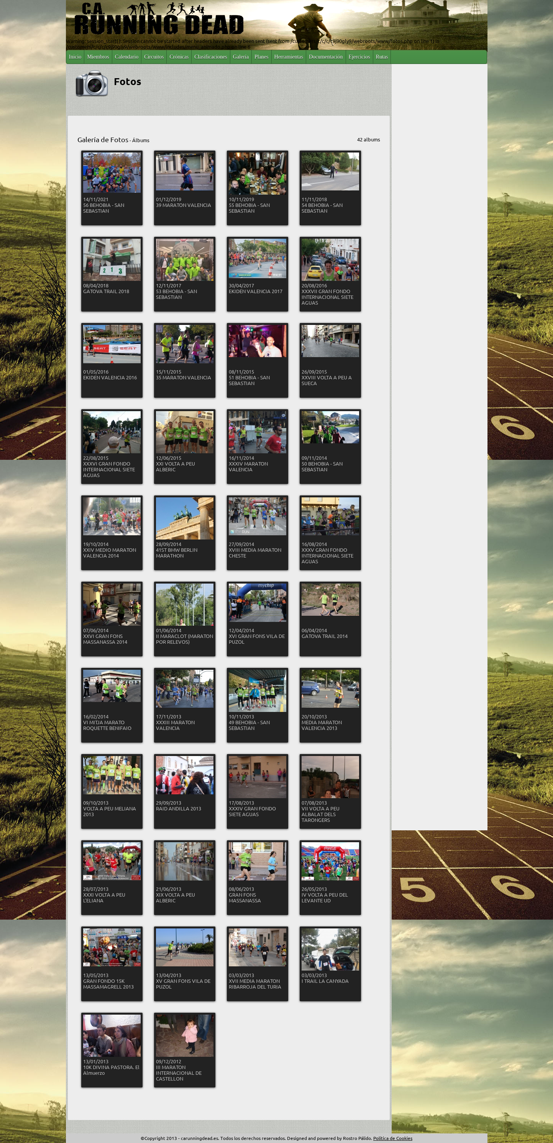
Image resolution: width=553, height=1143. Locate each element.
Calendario (126, 57)
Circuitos (154, 57)
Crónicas (179, 57)
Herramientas (288, 57)
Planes (261, 57)
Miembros (98, 57)
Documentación (326, 57)
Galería (241, 57)
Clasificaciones (210, 57)
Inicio (75, 57)
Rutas (382, 57)
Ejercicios (359, 57)
